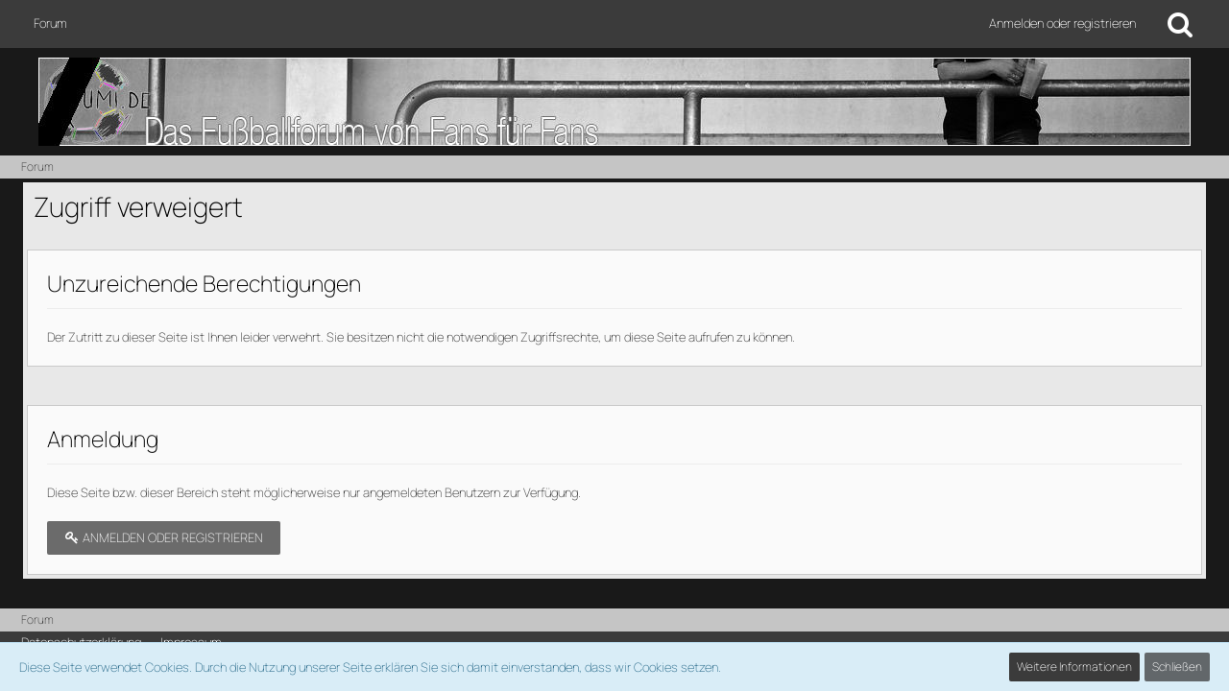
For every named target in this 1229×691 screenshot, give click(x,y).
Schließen (1177, 666)
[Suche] (1180, 24)
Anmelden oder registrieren (1062, 23)
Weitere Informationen (1074, 666)
